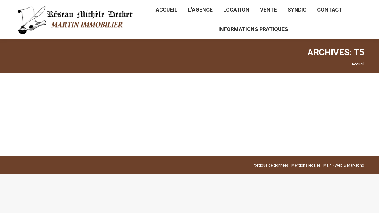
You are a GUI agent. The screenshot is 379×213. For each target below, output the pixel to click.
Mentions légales (306, 165)
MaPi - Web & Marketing (343, 165)
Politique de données (271, 165)
